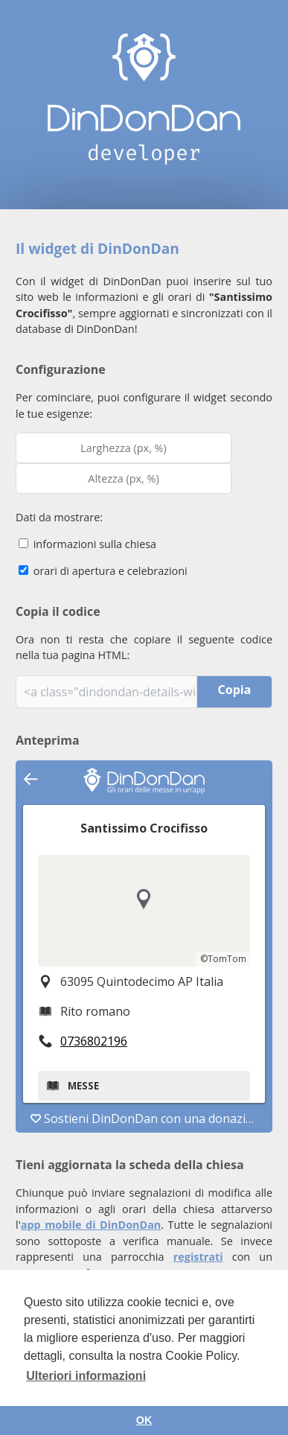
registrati (198, 1257)
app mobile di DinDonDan (91, 1225)
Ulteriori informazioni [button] (86, 1375)
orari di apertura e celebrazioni (103, 571)
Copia (235, 689)
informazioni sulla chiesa (87, 544)
